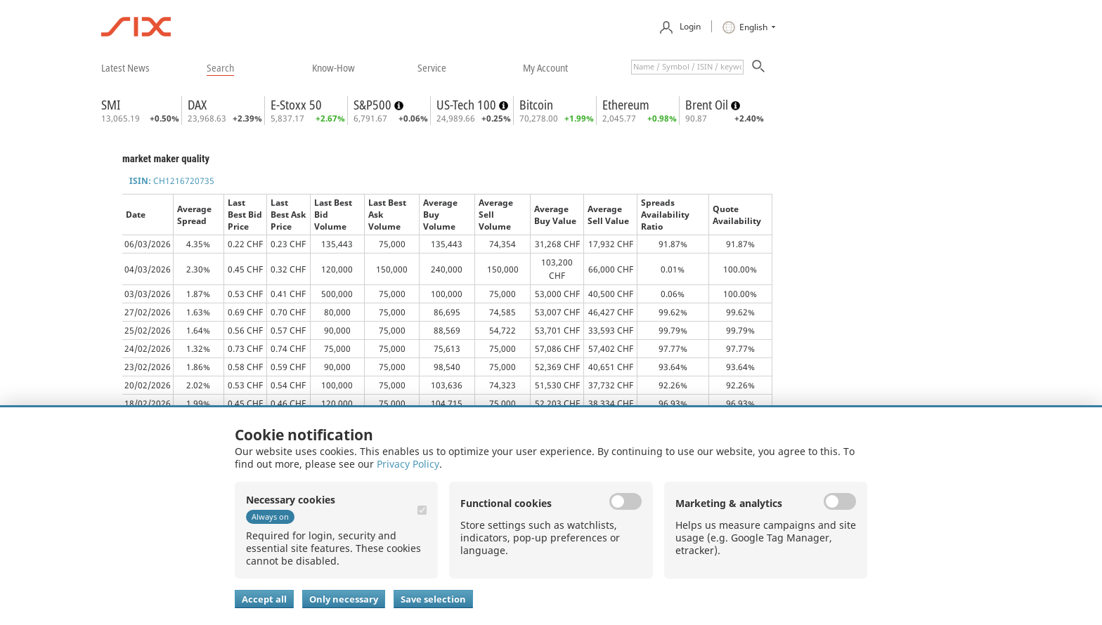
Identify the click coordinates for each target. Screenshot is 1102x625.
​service (431, 67)
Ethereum (625, 104)
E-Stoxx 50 (296, 104)
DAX (197, 104)
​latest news (125, 67)
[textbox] (687, 67)
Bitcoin (536, 104)
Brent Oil (708, 104)
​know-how (333, 67)
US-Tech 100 (467, 104)
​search (220, 67)
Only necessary (343, 599)
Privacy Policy (408, 464)
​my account (545, 67)
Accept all (264, 599)
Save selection (433, 599)
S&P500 (374, 104)
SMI (110, 104)
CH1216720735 (171, 181)
